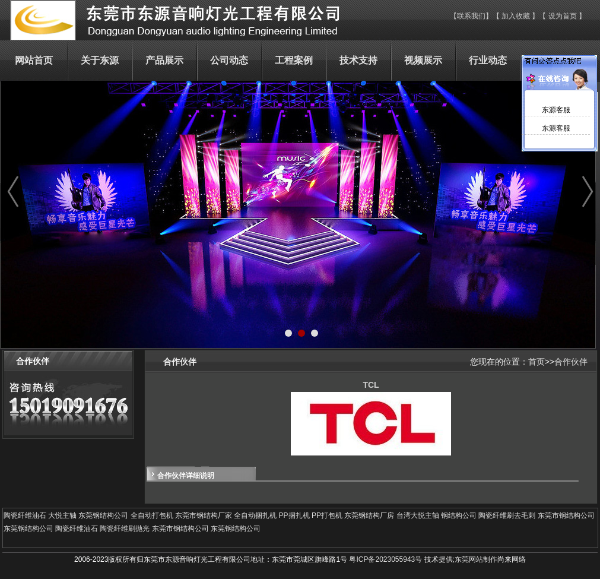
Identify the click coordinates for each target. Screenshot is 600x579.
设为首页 (563, 16)
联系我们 (471, 16)
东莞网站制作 (476, 559)
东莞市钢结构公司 (566, 515)
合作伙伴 (571, 361)
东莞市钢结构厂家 (203, 515)
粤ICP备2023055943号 (385, 559)
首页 (536, 361)
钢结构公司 (459, 515)
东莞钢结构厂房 (369, 515)
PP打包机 (327, 515)
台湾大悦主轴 (417, 515)
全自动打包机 (152, 515)
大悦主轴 (62, 515)
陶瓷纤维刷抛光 (125, 528)
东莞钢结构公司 (103, 515)
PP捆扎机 (294, 515)
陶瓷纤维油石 (25, 515)
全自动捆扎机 (255, 515)
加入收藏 (515, 16)
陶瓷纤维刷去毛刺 (506, 515)
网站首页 (34, 60)
